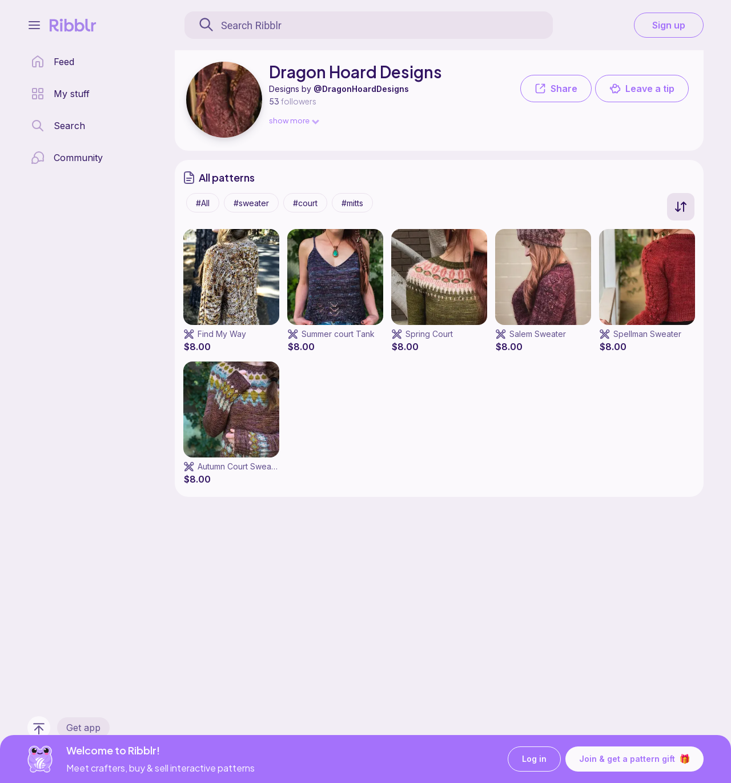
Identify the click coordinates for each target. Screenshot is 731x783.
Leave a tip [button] (641, 88)
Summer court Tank (338, 334)
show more (293, 120)
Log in (534, 759)
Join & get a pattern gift (634, 759)
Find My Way (222, 334)
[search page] (58, 125)
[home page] (52, 62)
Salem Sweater (537, 334)
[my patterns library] (60, 94)
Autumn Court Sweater (240, 466)
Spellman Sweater (647, 334)
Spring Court (429, 334)
